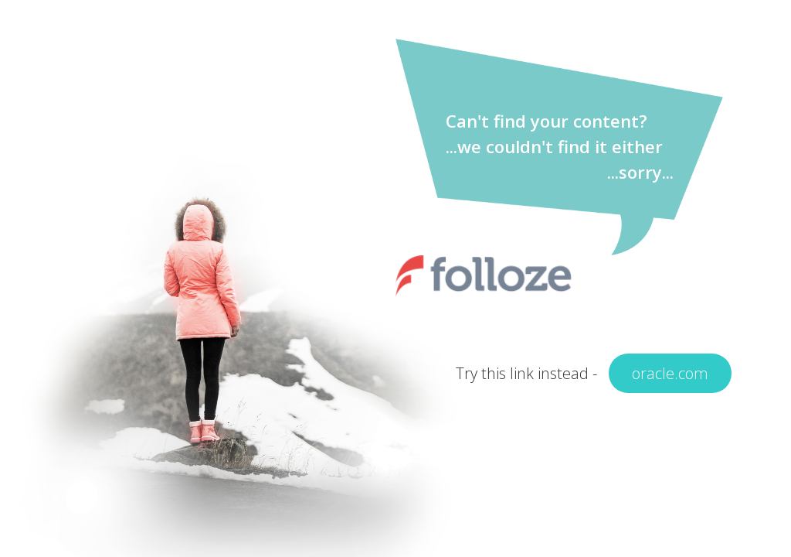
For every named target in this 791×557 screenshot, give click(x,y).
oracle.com (670, 373)
